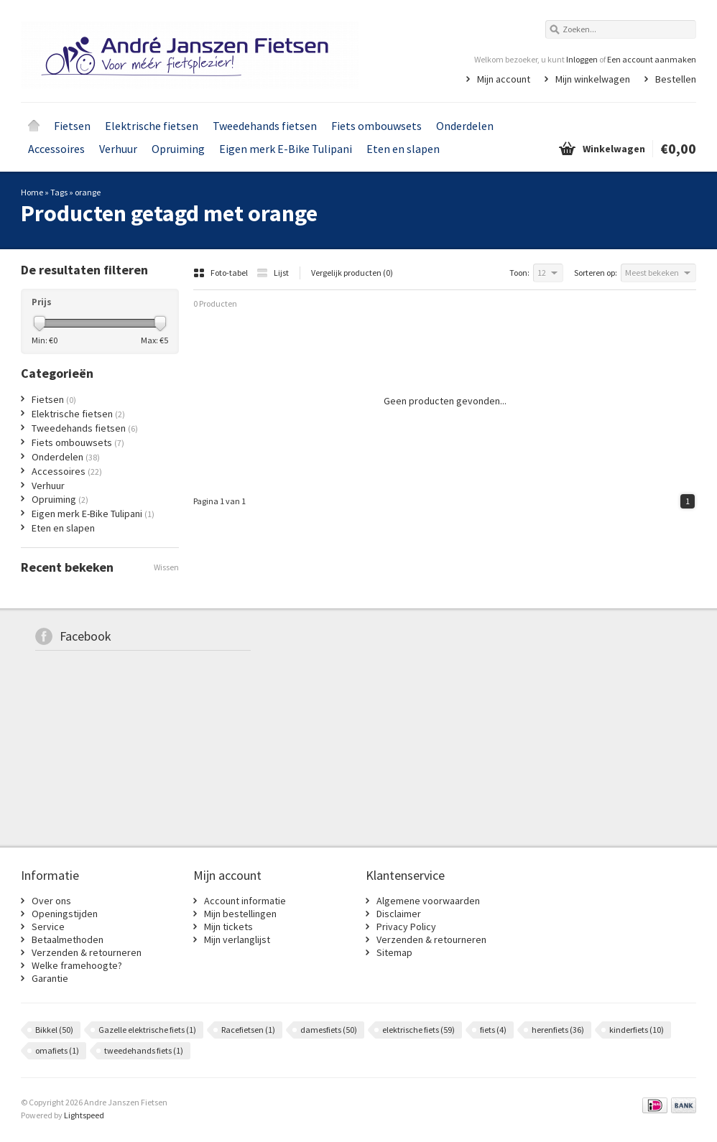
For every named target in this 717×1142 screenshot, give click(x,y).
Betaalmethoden (67, 939)
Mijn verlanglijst (237, 939)
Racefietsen (248, 1029)
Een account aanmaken (651, 59)
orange (88, 192)
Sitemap (394, 952)
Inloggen (582, 59)
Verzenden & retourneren (87, 952)
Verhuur (118, 148)
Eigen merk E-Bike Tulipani (285, 148)
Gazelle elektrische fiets (147, 1029)
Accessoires (56, 148)
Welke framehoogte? (77, 965)
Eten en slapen (403, 148)
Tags (59, 192)
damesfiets (328, 1029)
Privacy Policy (406, 926)
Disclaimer (398, 913)
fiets (493, 1029)
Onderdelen (465, 126)
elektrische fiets (418, 1029)
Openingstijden (65, 913)
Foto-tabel (221, 272)
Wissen (166, 567)
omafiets (57, 1050)
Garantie (50, 978)
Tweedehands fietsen (265, 126)
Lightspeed (84, 1115)
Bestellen (675, 79)
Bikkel (54, 1029)
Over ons (51, 900)
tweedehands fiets (143, 1050)
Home (34, 125)
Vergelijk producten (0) (352, 272)
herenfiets (558, 1029)
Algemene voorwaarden (428, 900)
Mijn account (503, 79)
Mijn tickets (228, 926)
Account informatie (245, 900)
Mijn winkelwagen (592, 79)
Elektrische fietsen (151, 126)
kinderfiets (636, 1029)
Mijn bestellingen (240, 913)
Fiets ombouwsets (376, 126)
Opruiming (178, 148)
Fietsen (72, 126)
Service (48, 926)
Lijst (272, 272)
